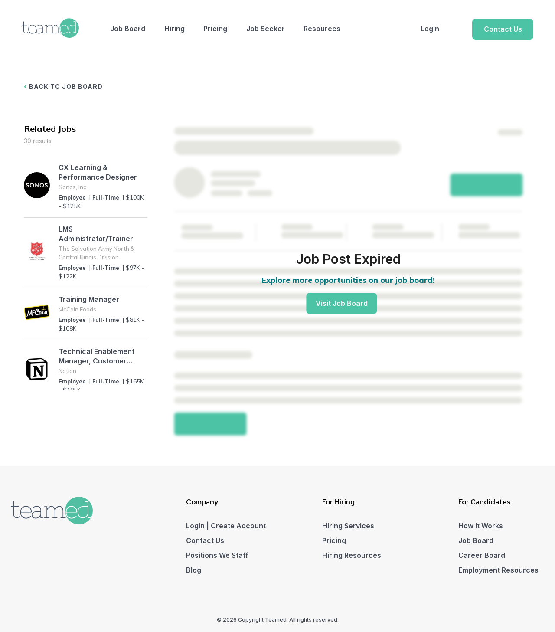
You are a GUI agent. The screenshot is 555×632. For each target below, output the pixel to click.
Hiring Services (348, 525)
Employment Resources (498, 570)
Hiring (174, 28)
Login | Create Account (226, 525)
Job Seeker (265, 28)
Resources (322, 28)
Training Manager (89, 299)
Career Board (481, 555)
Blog (193, 570)
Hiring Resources (351, 555)
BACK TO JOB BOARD (63, 86)
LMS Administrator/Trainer (96, 234)
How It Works (480, 525)
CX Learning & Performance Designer (98, 172)
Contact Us (503, 29)
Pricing (215, 28)
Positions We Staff (217, 555)
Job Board (127, 28)
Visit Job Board (342, 303)
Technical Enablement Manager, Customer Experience (96, 356)
